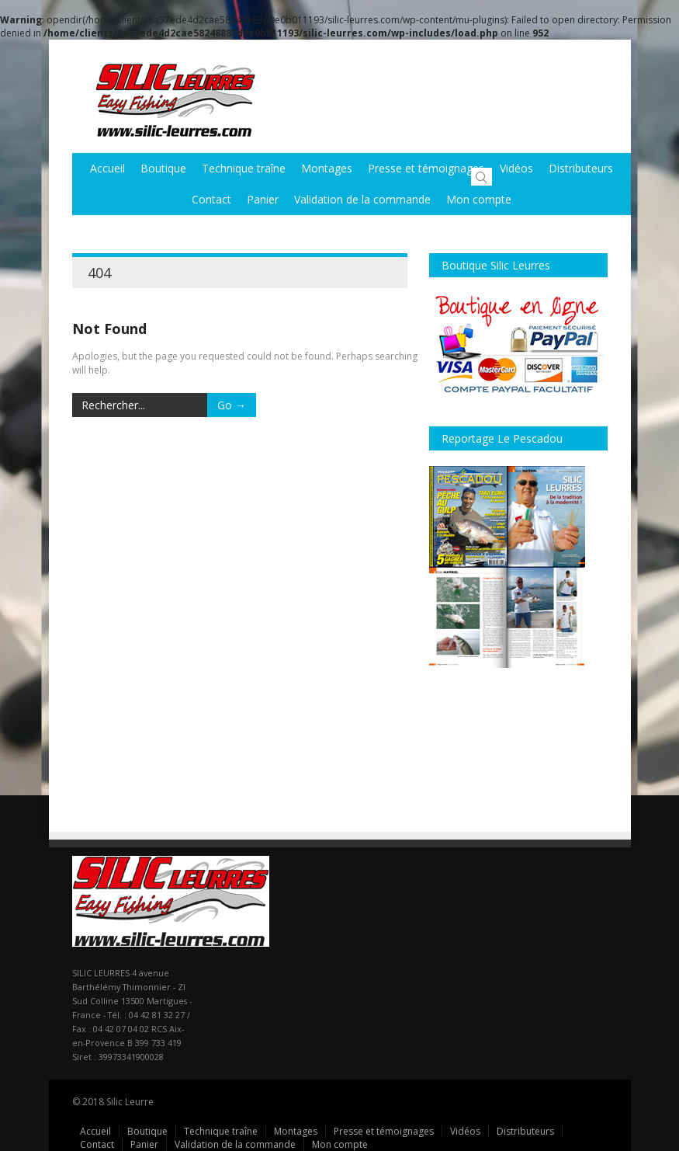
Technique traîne (244, 168)
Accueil (107, 168)
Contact (211, 199)
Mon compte (478, 199)
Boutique (163, 168)
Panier (263, 199)
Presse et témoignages (426, 168)
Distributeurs (525, 1131)
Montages (326, 168)
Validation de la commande (362, 199)
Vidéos (516, 168)
